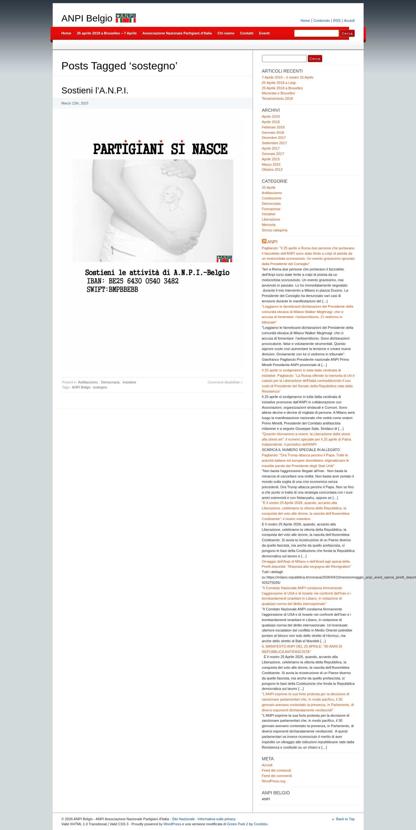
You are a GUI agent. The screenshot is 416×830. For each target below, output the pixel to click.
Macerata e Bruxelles (278, 93)
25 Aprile (269, 187)
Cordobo (260, 824)
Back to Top (345, 819)
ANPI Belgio (87, 18)
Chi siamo (226, 33)
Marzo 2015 (271, 164)
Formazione (271, 209)
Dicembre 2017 (274, 137)
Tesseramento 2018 (277, 98)
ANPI (272, 241)
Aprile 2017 (271, 148)
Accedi (349, 20)
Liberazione (271, 219)
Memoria (269, 225)
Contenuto (321, 20)
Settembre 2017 (274, 143)
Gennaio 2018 (273, 132)
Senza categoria (275, 230)
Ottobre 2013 (272, 169)
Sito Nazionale (183, 819)
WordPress (172, 824)
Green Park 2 (237, 824)
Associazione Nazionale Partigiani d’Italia (177, 33)
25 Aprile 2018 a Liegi (279, 83)
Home (305, 20)
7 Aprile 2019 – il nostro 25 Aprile (288, 77)
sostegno (100, 387)
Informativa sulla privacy (217, 819)
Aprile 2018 (271, 122)
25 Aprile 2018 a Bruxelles (282, 88)
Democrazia (110, 382)
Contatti (246, 33)
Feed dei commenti (277, 776)
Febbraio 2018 (273, 127)
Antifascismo (88, 382)
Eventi (264, 33)
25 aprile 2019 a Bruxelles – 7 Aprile (107, 33)
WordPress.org (274, 781)
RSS (337, 20)
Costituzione (272, 198)
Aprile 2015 (271, 159)
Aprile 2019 (271, 116)
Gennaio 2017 (273, 154)
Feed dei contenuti (276, 770)
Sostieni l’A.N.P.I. (95, 90)
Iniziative (129, 382)
